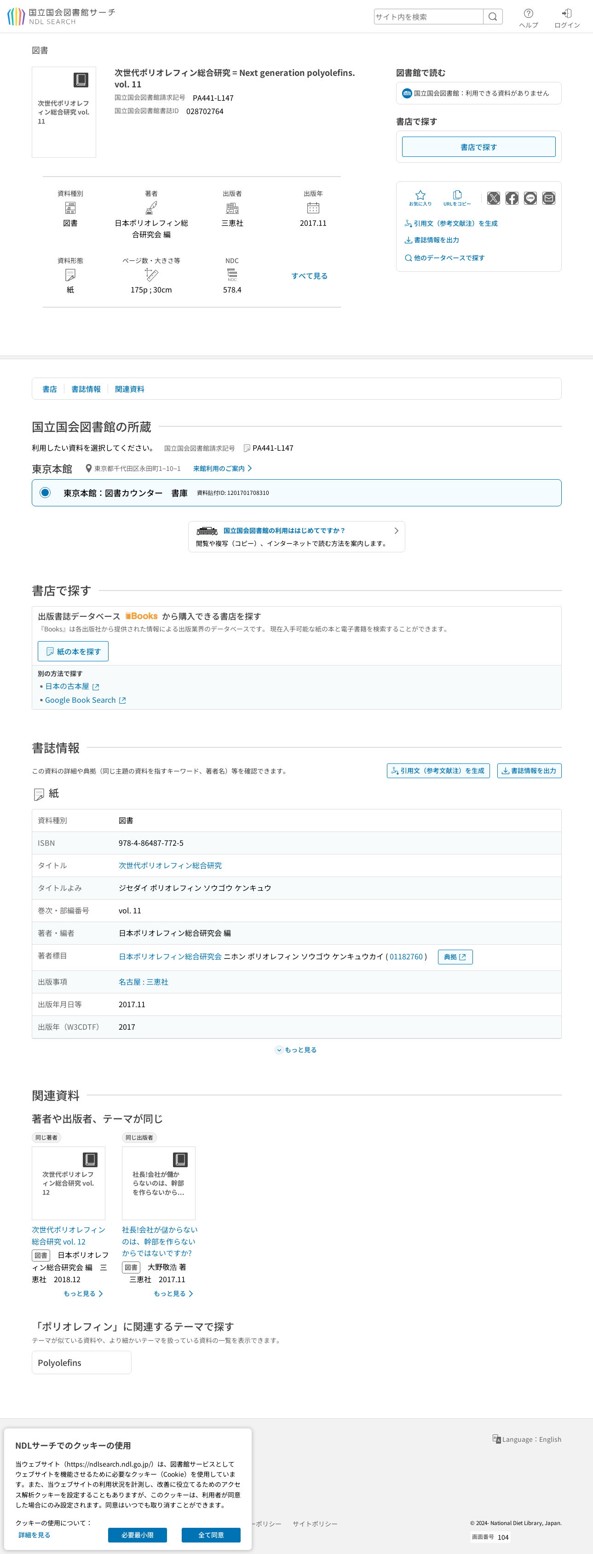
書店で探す (479, 146)
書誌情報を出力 (431, 240)
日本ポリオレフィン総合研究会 (170, 956)
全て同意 (211, 1534)
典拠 (455, 957)
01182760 (406, 956)
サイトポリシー (315, 1523)
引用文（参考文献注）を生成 (451, 223)
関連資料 (129, 388)
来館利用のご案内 (224, 468)
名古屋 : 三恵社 (143, 981)
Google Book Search (86, 699)
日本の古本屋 (72, 685)
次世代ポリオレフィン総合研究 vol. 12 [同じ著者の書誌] (68, 1235)
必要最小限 (137, 1534)
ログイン (567, 17)
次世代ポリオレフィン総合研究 (170, 865)
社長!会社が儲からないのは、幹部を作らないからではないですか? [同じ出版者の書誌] (160, 1241)
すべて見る (309, 275)
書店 (49, 388)
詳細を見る (34, 1534)
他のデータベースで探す (444, 258)
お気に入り (420, 198)
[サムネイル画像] (70, 1183)
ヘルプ (528, 17)
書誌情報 (86, 388)
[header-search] (438, 16)
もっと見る (84, 1293)
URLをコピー (457, 198)
